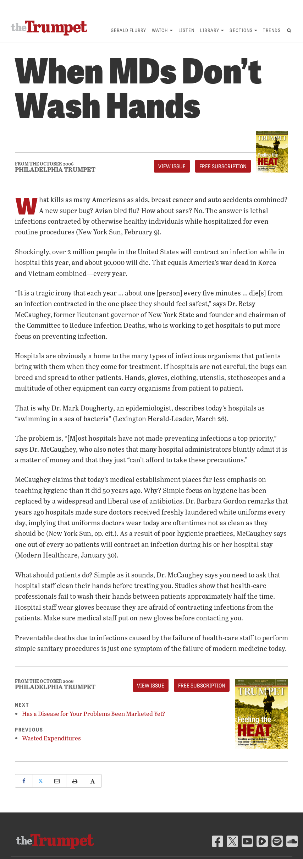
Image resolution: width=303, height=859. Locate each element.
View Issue (172, 166)
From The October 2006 (44, 164)
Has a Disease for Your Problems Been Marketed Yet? (93, 714)
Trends (272, 30)
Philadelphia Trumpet (55, 169)
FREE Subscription (223, 166)
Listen (186, 30)
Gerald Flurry (129, 30)
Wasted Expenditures (51, 738)
